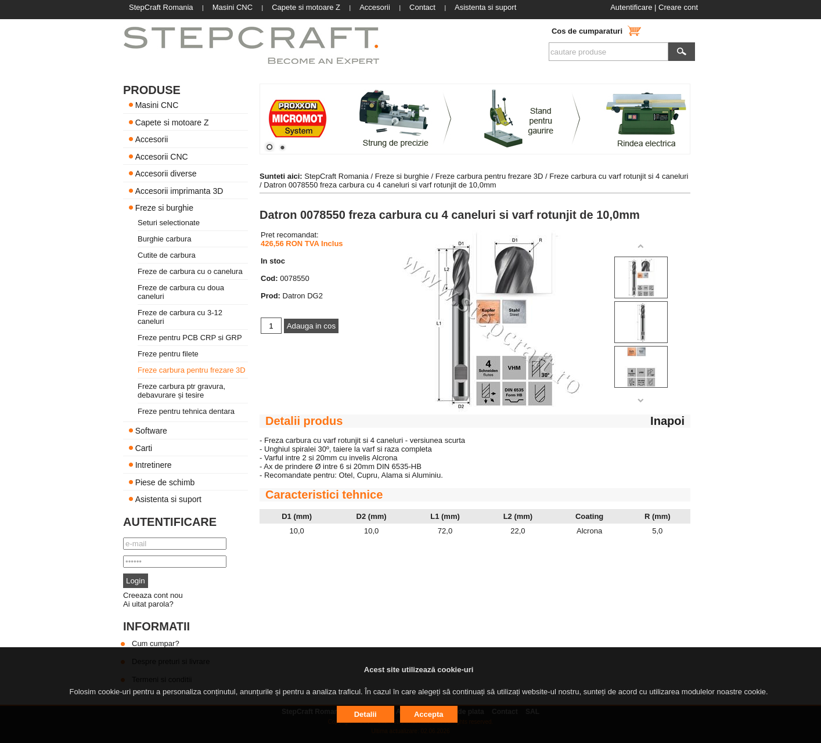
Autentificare (631, 7)
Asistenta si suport (168, 499)
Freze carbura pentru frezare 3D (192, 370)
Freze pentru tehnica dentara (186, 411)
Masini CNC (157, 105)
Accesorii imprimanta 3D (179, 190)
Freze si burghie (164, 207)
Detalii (365, 714)
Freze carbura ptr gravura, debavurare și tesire (181, 390)
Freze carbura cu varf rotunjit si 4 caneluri (618, 176)
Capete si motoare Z (172, 122)
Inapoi (667, 420)
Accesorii (151, 139)
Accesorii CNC (161, 156)
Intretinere (153, 465)
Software (151, 430)
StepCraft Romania (336, 176)
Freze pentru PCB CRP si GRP (190, 337)
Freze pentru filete (168, 353)
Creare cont (678, 7)
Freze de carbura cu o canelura (190, 271)
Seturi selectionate (169, 222)
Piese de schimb (165, 481)
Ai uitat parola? (148, 604)
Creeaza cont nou (153, 595)
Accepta (429, 714)
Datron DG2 (303, 295)
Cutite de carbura (167, 255)
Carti (144, 447)
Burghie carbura (165, 239)
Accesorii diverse (166, 173)
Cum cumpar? (155, 643)
